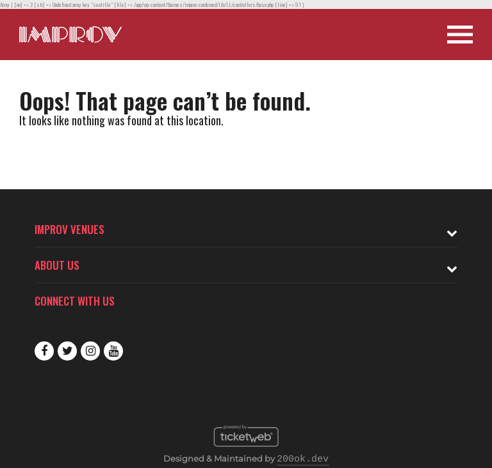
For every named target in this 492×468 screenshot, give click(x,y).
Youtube (113, 351)
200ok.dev (303, 459)
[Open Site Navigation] (460, 34)
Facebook (44, 351)
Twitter (67, 351)
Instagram (90, 351)
